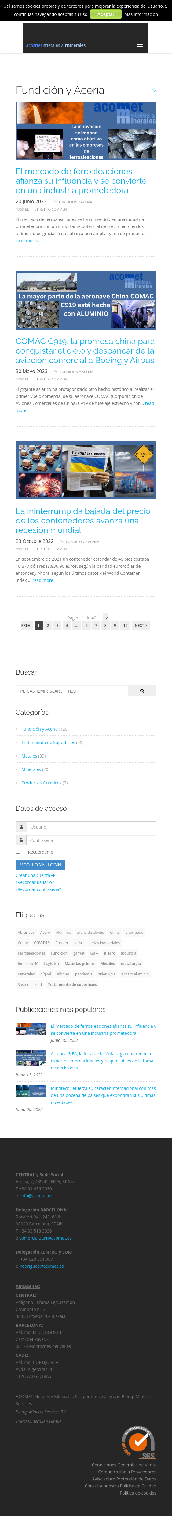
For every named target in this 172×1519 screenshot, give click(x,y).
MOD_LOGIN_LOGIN (40, 864)
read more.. (27, 240)
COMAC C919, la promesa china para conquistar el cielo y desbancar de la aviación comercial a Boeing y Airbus (85, 350)
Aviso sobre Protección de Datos (124, 1480)
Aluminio (63, 932)
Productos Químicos (39, 783)
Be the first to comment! (47, 209)
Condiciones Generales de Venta (124, 1466)
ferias (79, 942)
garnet (78, 953)
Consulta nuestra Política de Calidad (120, 1488)
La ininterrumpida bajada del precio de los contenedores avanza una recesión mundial (83, 520)
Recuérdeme (40, 852)
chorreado (134, 932)
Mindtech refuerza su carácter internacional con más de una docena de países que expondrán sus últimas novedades (103, 1095)
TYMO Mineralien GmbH (38, 1423)
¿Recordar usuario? (35, 882)
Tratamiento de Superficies (45, 742)
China (115, 932)
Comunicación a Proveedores (127, 1473)
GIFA (94, 953)
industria (128, 953)
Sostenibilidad (30, 984)
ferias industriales (105, 942)
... (76, 625)
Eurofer (62, 942)
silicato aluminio (135, 974)
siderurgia (106, 974)
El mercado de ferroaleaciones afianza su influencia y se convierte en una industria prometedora (81, 180)
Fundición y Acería (75, 202)
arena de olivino (90, 932)
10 (125, 625)
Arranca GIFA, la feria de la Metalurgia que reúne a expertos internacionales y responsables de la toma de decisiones (102, 1061)
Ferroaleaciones (31, 953)
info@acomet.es (36, 1197)
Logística (51, 963)
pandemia (83, 974)
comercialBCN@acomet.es (45, 1240)
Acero (45, 932)
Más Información (141, 14)
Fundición (59, 953)
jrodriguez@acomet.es (41, 1268)
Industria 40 (28, 963)
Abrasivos (26, 932)
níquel (45, 974)
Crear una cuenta (35, 875)
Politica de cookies (138, 1495)
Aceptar (106, 14)
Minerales (28, 769)
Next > (141, 625)
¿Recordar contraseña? (38, 889)
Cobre (23, 942)
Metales (26, 756)
